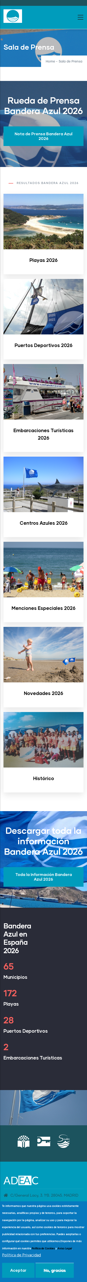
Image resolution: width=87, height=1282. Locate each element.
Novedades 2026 (43, 693)
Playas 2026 (43, 260)
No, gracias (55, 1270)
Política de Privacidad (21, 1255)
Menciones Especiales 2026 (43, 608)
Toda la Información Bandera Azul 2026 (43, 877)
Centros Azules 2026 (44, 523)
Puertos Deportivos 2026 (43, 345)
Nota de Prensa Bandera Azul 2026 (43, 136)
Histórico (43, 778)
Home (50, 61)
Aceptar (18, 1270)
